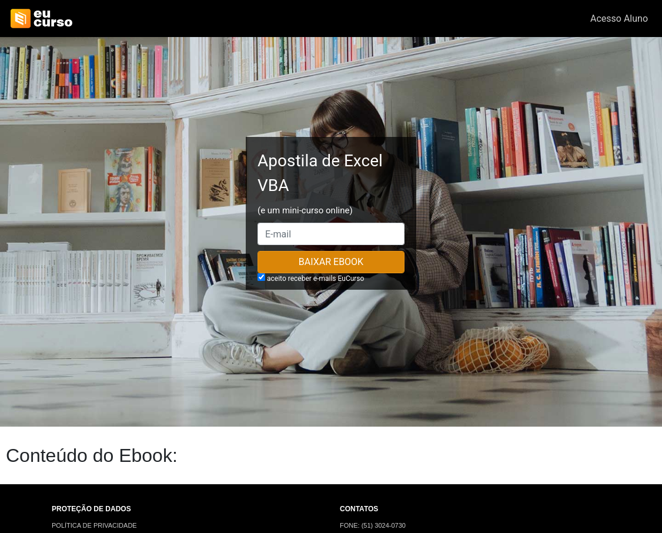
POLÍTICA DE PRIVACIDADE (94, 525)
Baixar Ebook (331, 261)
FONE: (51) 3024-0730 (373, 525)
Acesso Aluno (619, 18)
